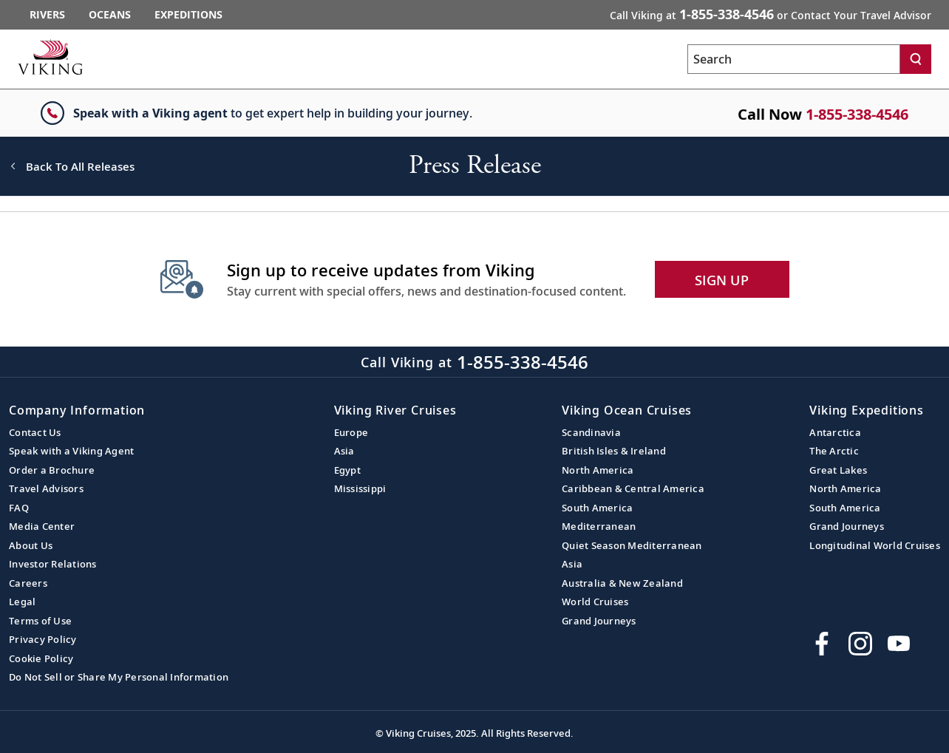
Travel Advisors (46, 488)
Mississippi (360, 488)
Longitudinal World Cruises (874, 545)
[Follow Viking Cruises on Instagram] (860, 644)
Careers (28, 583)
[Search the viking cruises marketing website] (793, 59)
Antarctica (835, 432)
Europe (351, 432)
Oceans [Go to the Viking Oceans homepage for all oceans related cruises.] (110, 14)
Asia (344, 450)
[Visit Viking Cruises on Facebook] (822, 644)
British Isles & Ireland (614, 450)
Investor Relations (53, 563)
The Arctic (834, 450)
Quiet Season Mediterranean (632, 545)
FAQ (19, 507)
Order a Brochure (52, 470)
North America (597, 470)
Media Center (42, 526)
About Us (30, 545)
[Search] (915, 59)
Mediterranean (599, 526)
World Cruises (595, 601)
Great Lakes (838, 470)
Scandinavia (591, 432)
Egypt (347, 470)
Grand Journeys (599, 620)
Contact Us (35, 432)
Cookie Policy (41, 658)
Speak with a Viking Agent (71, 450)
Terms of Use (40, 620)
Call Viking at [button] (770, 14)
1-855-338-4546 (857, 114)
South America (597, 507)
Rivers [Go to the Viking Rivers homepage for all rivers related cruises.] (47, 14)
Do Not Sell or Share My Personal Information (118, 677)
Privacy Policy (43, 639)
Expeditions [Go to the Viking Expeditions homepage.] (188, 14)
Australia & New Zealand (622, 583)
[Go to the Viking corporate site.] (50, 57)
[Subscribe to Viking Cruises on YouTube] (899, 644)
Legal (22, 601)
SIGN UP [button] (722, 280)
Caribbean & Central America (633, 488)
